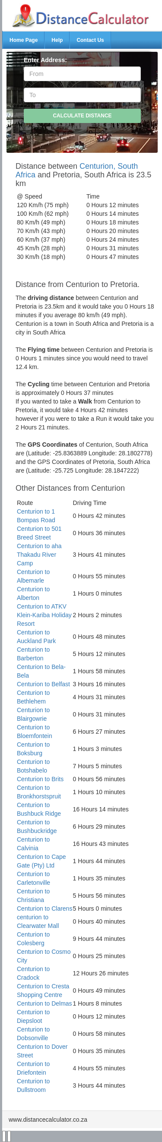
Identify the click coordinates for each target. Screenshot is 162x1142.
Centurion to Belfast (43, 684)
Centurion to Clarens (44, 908)
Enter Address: (45, 60)
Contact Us (90, 40)
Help (57, 40)
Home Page (24, 40)
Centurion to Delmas (44, 1003)
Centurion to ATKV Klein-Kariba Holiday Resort (44, 615)
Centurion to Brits (40, 779)
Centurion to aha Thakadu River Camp (39, 555)
